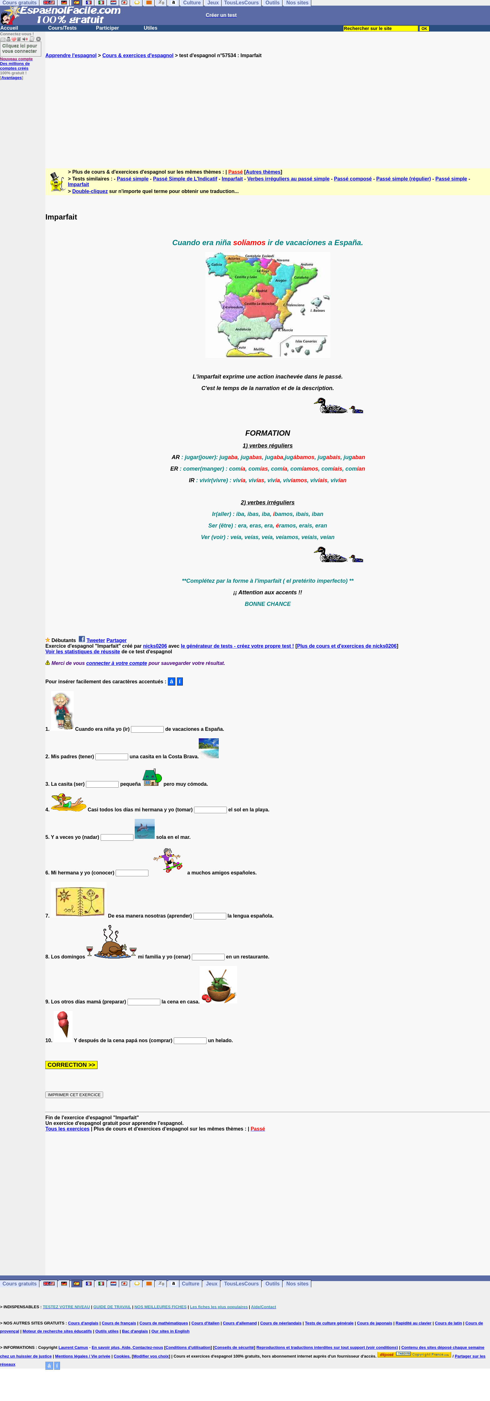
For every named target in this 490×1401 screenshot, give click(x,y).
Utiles (151, 28)
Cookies (122, 1356)
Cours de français (119, 1323)
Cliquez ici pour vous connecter (19, 48)
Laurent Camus (73, 1347)
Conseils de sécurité (234, 1347)
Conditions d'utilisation (188, 1347)
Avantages (11, 77)
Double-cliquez (90, 191)
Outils (273, 1283)
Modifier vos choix (151, 1356)
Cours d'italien (206, 1323)
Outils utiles (106, 1331)
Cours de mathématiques (163, 1323)
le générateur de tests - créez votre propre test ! (237, 646)
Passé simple (132, 178)
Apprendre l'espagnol (71, 55)
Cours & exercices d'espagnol (137, 55)
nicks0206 (155, 646)
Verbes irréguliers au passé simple (288, 178)
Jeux (211, 1283)
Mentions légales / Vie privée (82, 1356)
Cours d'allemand (240, 1323)
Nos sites (297, 1283)
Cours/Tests (62, 28)
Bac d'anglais (135, 1331)
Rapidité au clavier (414, 1323)
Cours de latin (448, 1323)
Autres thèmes (263, 172)
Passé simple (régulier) (403, 178)
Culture (190, 1283)
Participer (107, 28)
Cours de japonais (374, 1323)
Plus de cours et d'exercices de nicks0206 (347, 646)
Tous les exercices (67, 1128)
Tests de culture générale (329, 1323)
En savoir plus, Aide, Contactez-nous (127, 1347)
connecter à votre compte (116, 663)
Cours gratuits (19, 1283)
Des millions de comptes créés (16, 64)
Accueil (9, 28)
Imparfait (232, 178)
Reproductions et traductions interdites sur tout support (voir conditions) (327, 1347)
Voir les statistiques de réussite (82, 651)
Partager (117, 640)
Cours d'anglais (83, 1323)
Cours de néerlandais (281, 1323)
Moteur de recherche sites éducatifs (57, 1331)
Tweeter (96, 640)
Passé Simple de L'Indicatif (185, 178)
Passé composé (353, 178)
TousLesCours (241, 1283)
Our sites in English (170, 1331)
